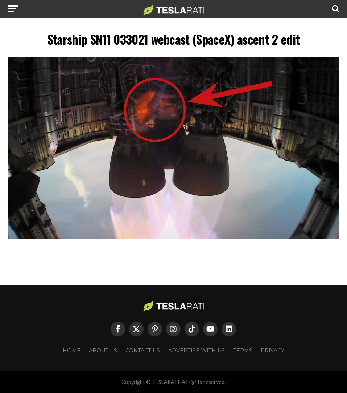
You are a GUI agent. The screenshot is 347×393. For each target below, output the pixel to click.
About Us (103, 350)
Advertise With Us (196, 350)
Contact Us (142, 350)
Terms (242, 350)
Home (71, 350)
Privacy (272, 350)
